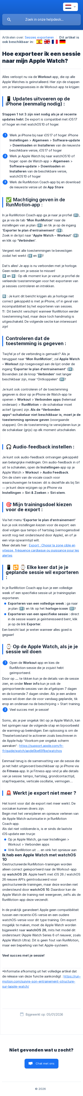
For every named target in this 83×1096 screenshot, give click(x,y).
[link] (39, 42)
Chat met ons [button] (45, 1063)
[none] (70, 7)
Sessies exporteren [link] (39, 37)
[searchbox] (41, 19)
